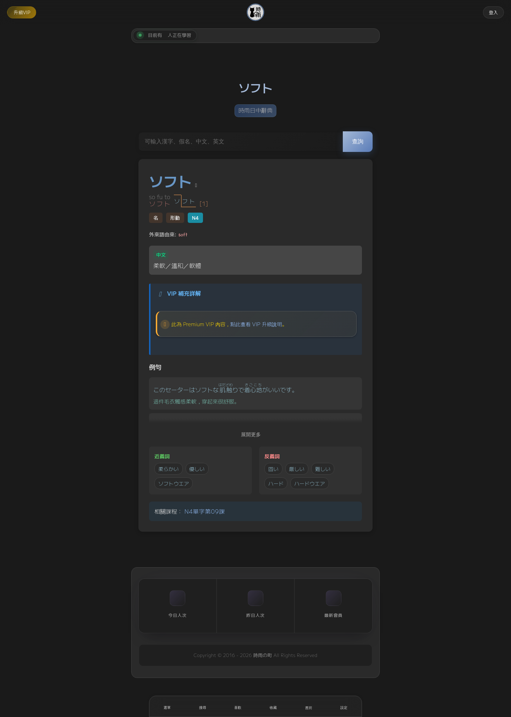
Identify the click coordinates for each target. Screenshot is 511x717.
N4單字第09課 (205, 511)
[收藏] (273, 706)
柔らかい (168, 468)
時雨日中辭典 (255, 110)
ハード (276, 483)
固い (273, 468)
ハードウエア (309, 483)
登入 (493, 12)
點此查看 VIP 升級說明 (256, 324)
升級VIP (22, 12)
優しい (197, 468)
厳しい (296, 468)
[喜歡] (238, 706)
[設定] (344, 706)
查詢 (357, 141)
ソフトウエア (173, 483)
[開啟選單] (167, 706)
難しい (322, 468)
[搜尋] (202, 706)
